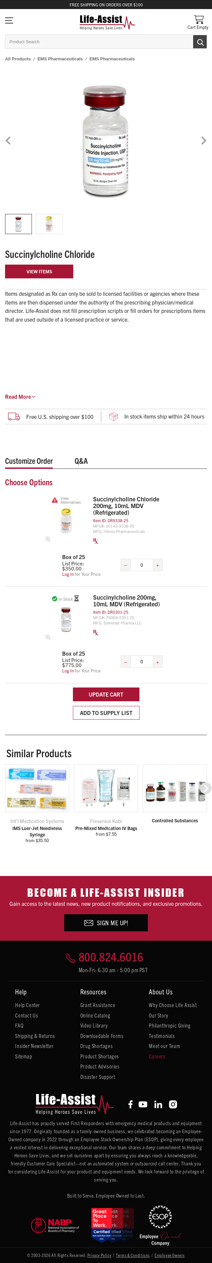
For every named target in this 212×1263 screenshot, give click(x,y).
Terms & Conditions (133, 1255)
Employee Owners (170, 1255)
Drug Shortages (96, 1045)
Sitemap (23, 1056)
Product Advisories (100, 1066)
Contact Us (26, 1015)
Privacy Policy (99, 1255)
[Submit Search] (192, 41)
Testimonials (162, 1035)
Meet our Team (164, 1045)
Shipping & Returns (35, 1035)
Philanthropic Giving (169, 1025)
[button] (206, 788)
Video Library (94, 1025)
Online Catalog (95, 1015)
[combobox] (106, 42)
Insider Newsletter (34, 1045)
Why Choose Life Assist (173, 1004)
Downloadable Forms (102, 1035)
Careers (157, 1056)
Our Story (158, 1015)
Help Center (27, 1004)
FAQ (19, 1025)
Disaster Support (97, 1076)
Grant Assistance (98, 1004)
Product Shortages (99, 1056)
